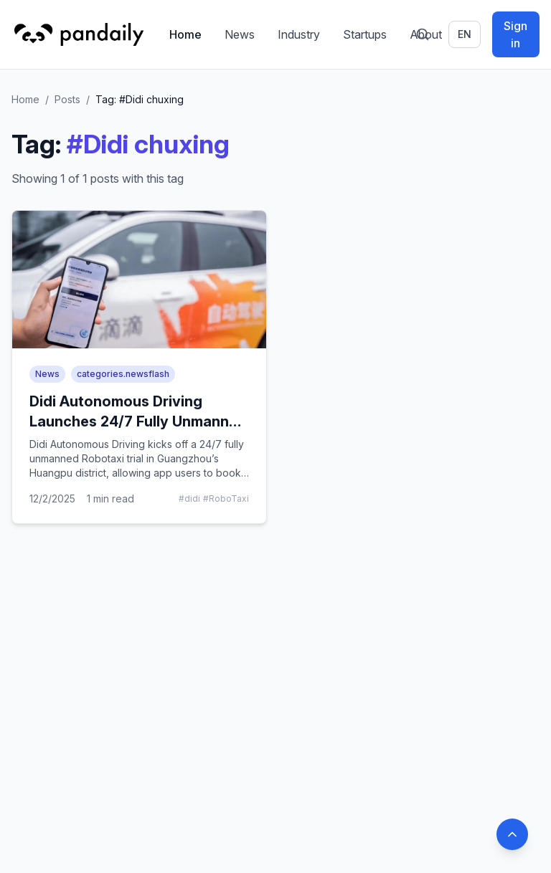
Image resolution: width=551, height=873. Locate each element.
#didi (189, 498)
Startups (365, 34)
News (240, 34)
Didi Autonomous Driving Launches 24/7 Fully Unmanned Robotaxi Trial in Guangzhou (138, 421)
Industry (299, 34)
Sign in (515, 34)
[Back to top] (512, 834)
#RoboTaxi (226, 498)
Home (185, 34)
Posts (67, 99)
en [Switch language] (464, 34)
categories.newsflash (123, 373)
